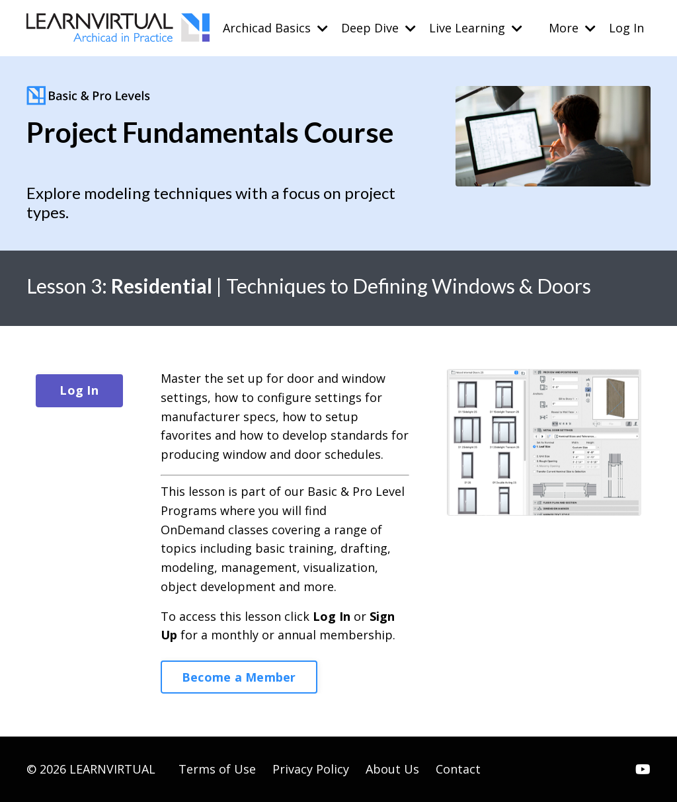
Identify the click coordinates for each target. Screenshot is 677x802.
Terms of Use (217, 769)
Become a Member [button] (239, 677)
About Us (392, 769)
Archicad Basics (275, 28)
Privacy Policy (310, 769)
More (572, 28)
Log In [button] (79, 390)
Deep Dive (378, 28)
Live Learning (475, 28)
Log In (626, 28)
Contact (458, 769)
